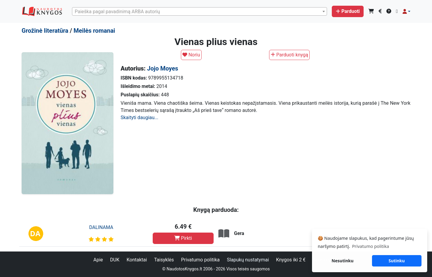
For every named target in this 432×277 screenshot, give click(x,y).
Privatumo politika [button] (370, 246)
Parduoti (348, 11)
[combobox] (199, 11)
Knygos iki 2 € (290, 260)
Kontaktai (137, 260)
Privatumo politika (200, 260)
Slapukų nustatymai (248, 260)
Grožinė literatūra (45, 30)
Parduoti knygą (289, 55)
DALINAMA (101, 227)
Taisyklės (164, 260)
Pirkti (183, 238)
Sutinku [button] (396, 260)
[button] (406, 11)
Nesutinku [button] (342, 260)
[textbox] (199, 12)
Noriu (191, 55)
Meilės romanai (94, 30)
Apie (98, 260)
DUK (114, 260)
